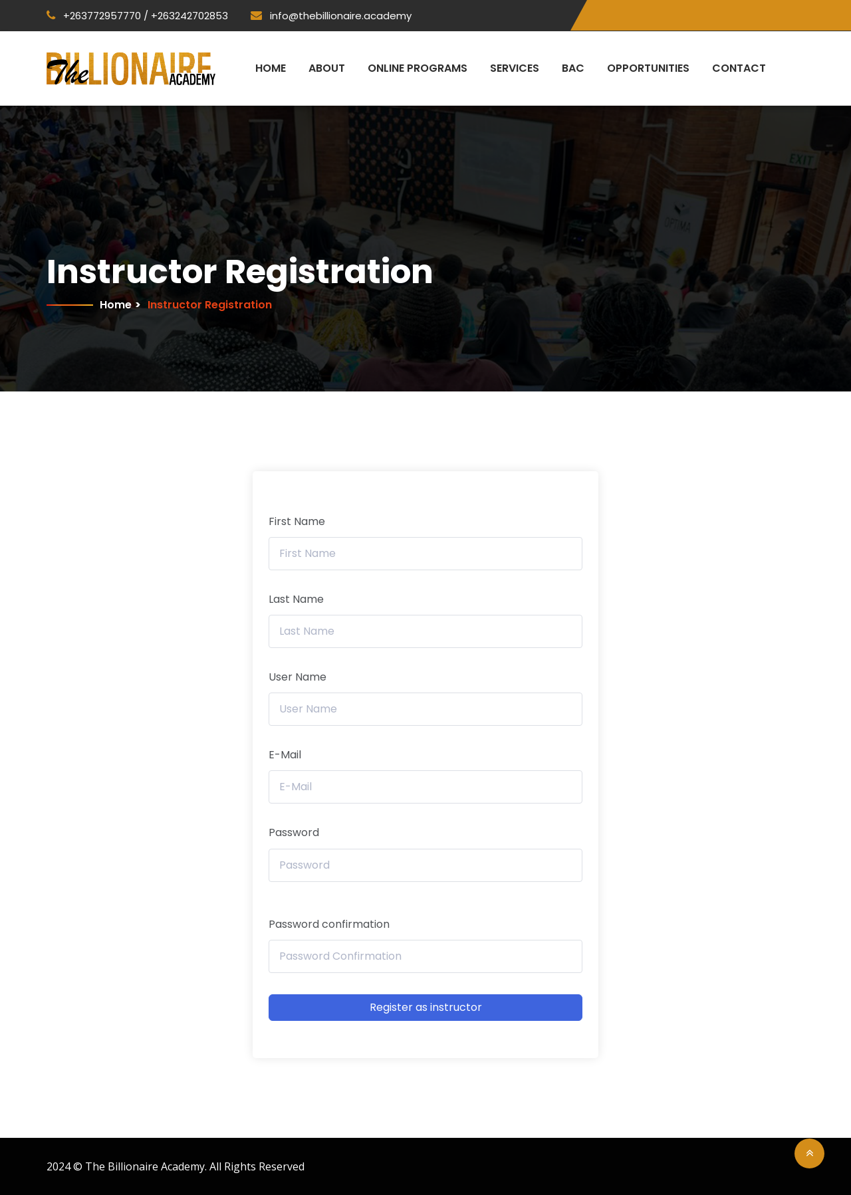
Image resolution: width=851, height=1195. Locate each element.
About (326, 68)
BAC (573, 68)
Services (514, 68)
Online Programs (417, 68)
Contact (739, 68)
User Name (297, 676)
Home (270, 68)
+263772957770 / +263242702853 (137, 16)
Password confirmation (329, 922)
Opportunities (648, 68)
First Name (297, 520)
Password (294, 831)
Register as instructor (426, 1006)
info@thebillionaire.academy (331, 16)
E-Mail (285, 754)
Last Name (296, 598)
